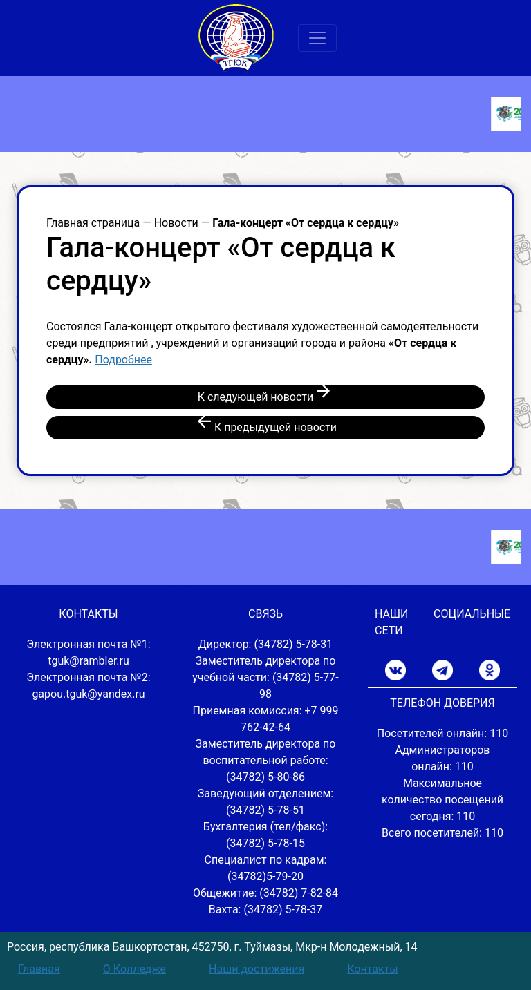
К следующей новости (266, 395)
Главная (39, 968)
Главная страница (93, 222)
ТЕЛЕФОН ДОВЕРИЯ (442, 703)
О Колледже (134, 968)
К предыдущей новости (265, 426)
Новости (176, 222)
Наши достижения (256, 968)
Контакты (372, 968)
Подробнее (123, 359)
